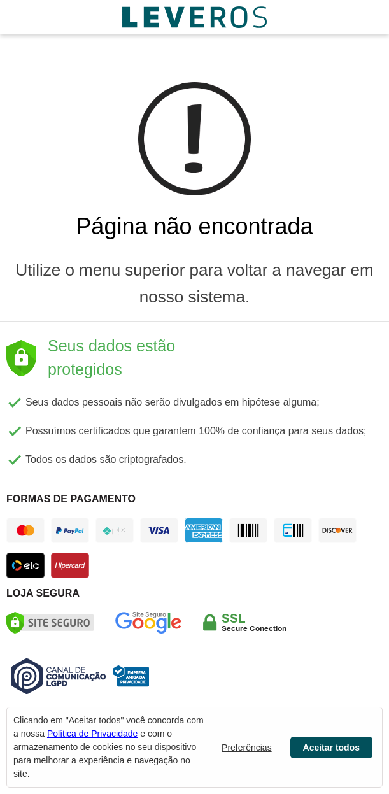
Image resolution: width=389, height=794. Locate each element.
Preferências (247, 747)
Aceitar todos (331, 747)
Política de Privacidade (92, 733)
